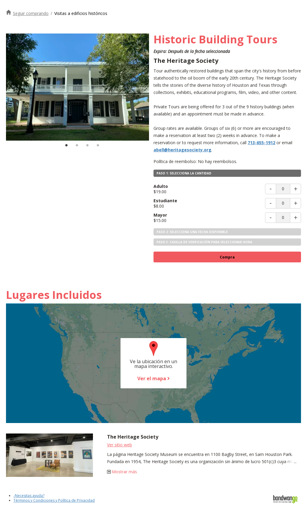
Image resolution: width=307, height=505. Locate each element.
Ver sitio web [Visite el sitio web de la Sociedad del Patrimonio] (119, 445)
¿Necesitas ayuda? (28, 495)
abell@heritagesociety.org (182, 150)
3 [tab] (88, 145)
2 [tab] (77, 145)
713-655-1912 (261, 142)
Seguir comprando (31, 13)
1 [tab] (67, 145)
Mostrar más (124, 471)
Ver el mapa (153, 378)
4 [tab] (98, 145)
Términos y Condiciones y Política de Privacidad (54, 500)
